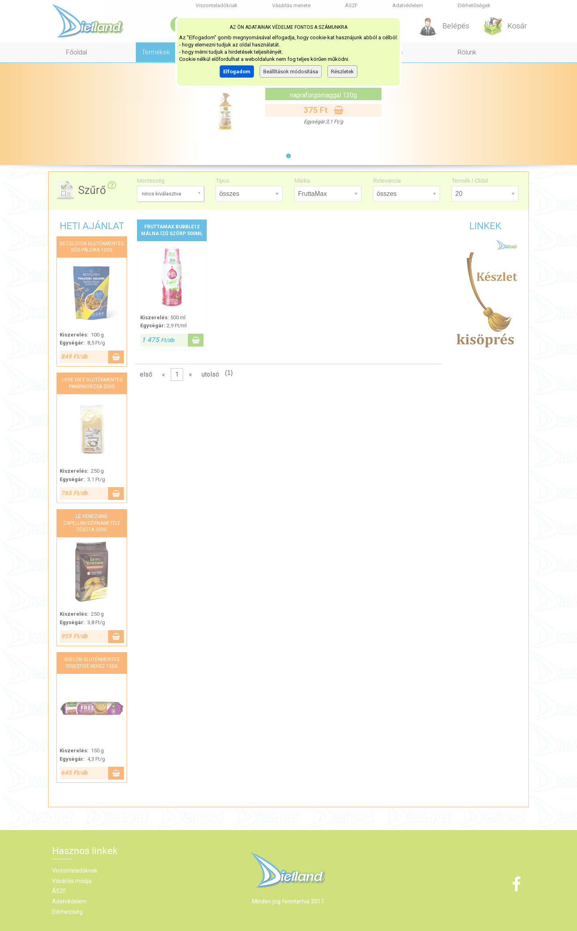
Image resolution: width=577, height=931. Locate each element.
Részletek (342, 72)
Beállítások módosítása (290, 72)
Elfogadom (236, 72)
